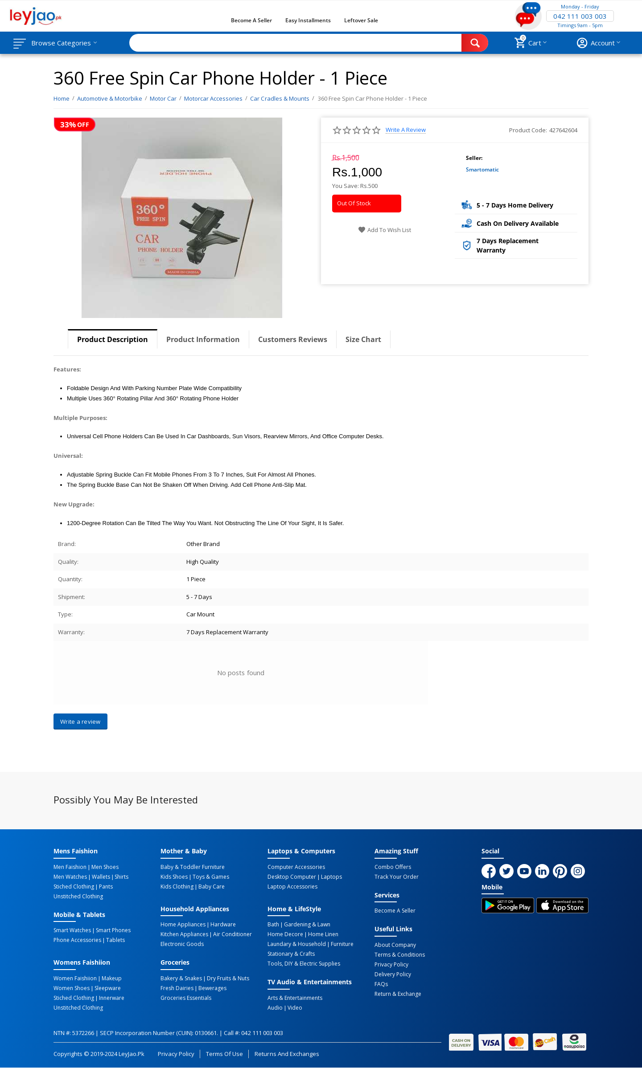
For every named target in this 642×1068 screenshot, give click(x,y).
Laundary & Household (297, 944)
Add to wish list (384, 230)
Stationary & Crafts (291, 954)
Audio (275, 1008)
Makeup (112, 978)
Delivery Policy (392, 974)
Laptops (331, 877)
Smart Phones (113, 930)
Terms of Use (224, 1054)
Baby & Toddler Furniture (192, 867)
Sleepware (108, 988)
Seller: (474, 158)
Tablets (115, 940)
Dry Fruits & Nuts (228, 978)
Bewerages (212, 988)
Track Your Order (396, 877)
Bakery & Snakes (181, 978)
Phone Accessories (77, 940)
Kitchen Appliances (184, 934)
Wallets (101, 877)
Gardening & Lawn (307, 924)
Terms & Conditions (399, 955)
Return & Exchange (397, 994)
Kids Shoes (174, 877)
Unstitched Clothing (78, 896)
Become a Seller (251, 20)
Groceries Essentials (185, 998)
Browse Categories (61, 42)
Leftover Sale (361, 20)
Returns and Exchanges (287, 1054)
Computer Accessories (296, 867)
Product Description (112, 339)
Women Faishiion (75, 978)
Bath (273, 924)
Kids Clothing (176, 886)
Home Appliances (183, 924)
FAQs (381, 984)
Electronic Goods (182, 944)
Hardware (223, 924)
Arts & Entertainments (295, 998)
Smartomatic (482, 169)
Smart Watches (72, 930)
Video (295, 1008)
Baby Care (211, 886)
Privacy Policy (391, 964)
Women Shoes (72, 988)
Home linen (323, 934)
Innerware (111, 998)
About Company (395, 945)
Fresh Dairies (176, 988)
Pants (106, 886)
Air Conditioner (232, 934)
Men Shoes (105, 867)
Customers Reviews (292, 339)
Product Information (203, 339)
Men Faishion (70, 867)
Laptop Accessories (292, 886)
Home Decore (285, 934)
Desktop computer (292, 877)
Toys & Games (211, 877)
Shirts (121, 877)
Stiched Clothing (74, 886)
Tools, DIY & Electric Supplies (304, 963)
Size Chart (363, 339)
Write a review (406, 129)
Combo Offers (392, 867)
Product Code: (528, 130)
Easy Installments (308, 20)
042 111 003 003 (580, 16)
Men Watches (70, 877)
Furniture (342, 944)
